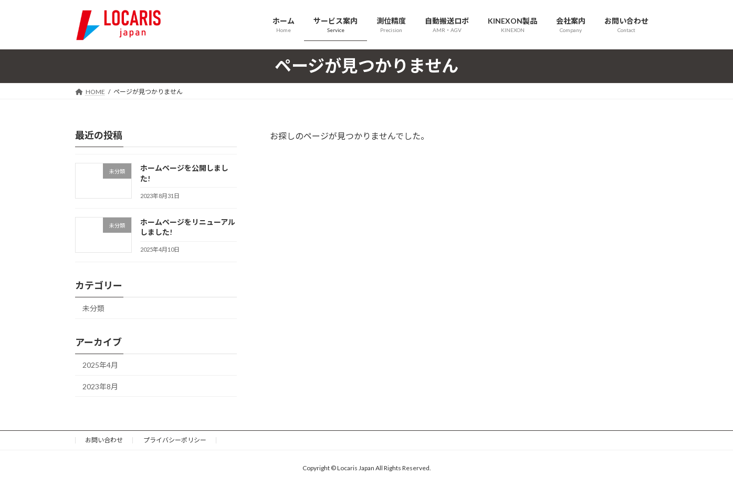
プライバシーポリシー (174, 440)
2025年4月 (100, 364)
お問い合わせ (104, 440)
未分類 (93, 308)
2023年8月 (100, 385)
